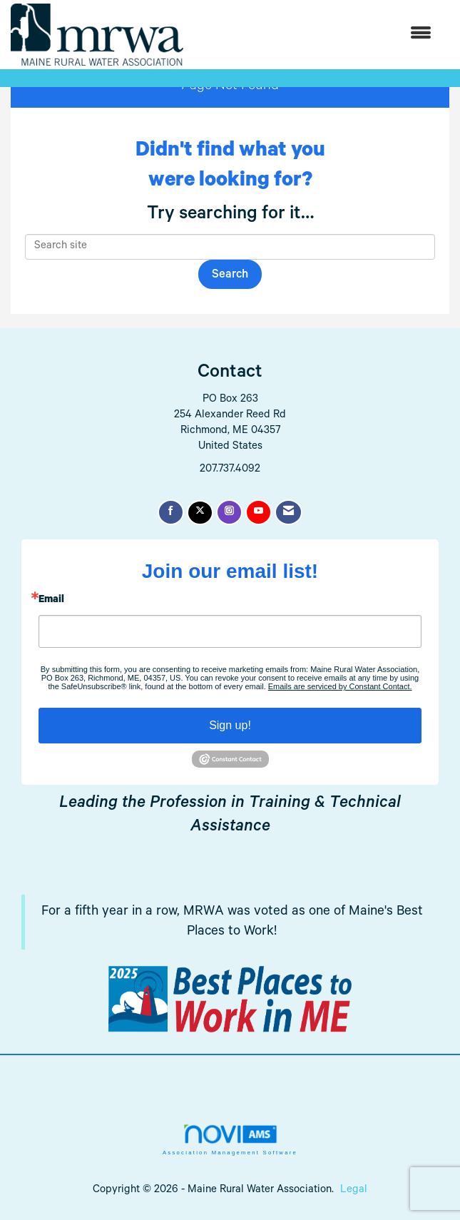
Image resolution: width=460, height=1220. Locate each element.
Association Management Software (230, 1139)
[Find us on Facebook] (171, 512)
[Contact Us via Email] (288, 512)
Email (51, 600)
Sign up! (230, 725)
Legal (353, 1190)
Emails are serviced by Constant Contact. (340, 686)
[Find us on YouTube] (258, 512)
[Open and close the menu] (314, 35)
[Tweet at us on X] (200, 512)
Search (230, 276)
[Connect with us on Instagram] (229, 512)
